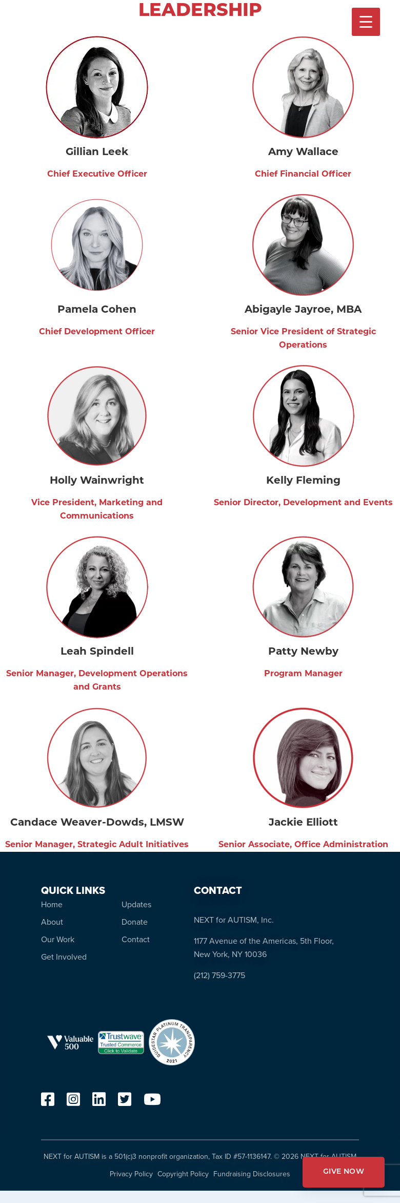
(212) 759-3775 (219, 975)
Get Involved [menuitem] (64, 957)
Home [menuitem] (52, 904)
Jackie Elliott (303, 823)
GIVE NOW (343, 1172)
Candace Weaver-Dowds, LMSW (97, 823)
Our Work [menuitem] (57, 939)
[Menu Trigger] (366, 22)
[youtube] (152, 1102)
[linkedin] (99, 1102)
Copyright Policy (183, 1174)
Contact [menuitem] (136, 939)
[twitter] (124, 1102)
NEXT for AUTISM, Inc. (234, 920)
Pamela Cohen (96, 310)
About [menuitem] (52, 922)
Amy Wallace (303, 152)
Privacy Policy (131, 1174)
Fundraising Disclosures (251, 1174)
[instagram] (73, 1102)
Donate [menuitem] (135, 922)
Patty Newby (303, 652)
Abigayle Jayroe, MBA (303, 310)
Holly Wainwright (97, 481)
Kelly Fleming (303, 481)
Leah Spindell (97, 652)
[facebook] (47, 1102)
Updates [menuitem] (136, 904)
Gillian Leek (97, 152)
